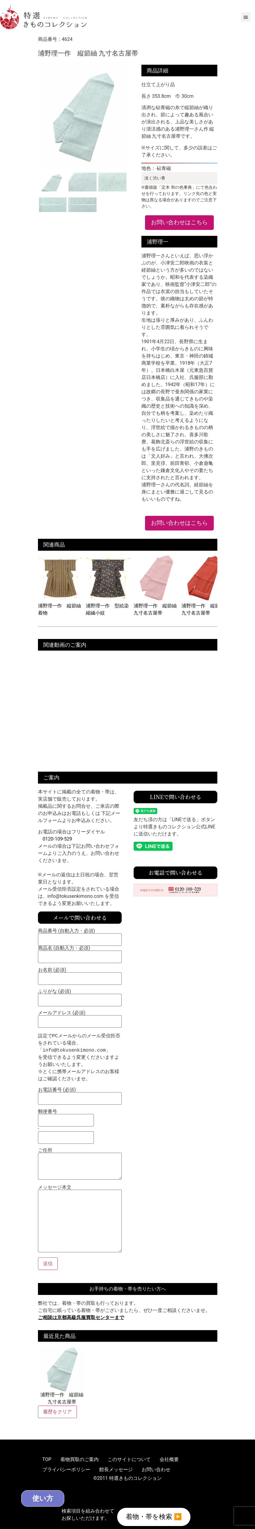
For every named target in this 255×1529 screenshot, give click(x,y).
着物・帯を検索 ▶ (154, 1516)
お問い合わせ (156, 1469)
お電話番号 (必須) (80, 1094)
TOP (46, 1459)
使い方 (47, 1498)
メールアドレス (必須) (80, 1017)
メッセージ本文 (80, 1219)
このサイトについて (129, 1459)
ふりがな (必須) (80, 996)
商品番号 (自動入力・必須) (80, 935)
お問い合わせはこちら (179, 222)
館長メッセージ (116, 1469)
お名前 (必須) (80, 974)
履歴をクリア (57, 1412)
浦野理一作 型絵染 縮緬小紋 (108, 606)
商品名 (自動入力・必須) (80, 953)
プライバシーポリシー (66, 1469)
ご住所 (80, 1164)
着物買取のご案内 (79, 1459)
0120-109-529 (57, 839)
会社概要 (169, 1459)
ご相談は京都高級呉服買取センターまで (81, 1317)
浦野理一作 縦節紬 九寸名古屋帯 (156, 606)
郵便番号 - (66, 1124)
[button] (246, 17)
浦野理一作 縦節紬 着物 (60, 606)
